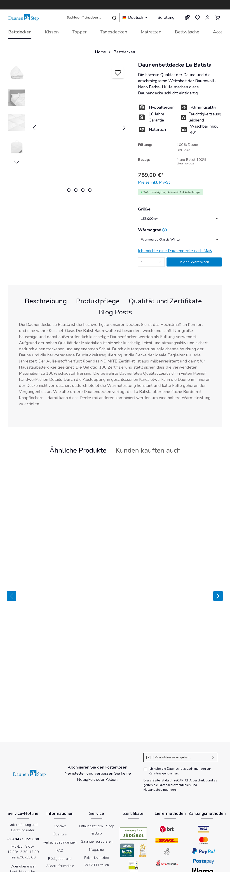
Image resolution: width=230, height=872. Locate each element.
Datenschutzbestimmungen (186, 695)
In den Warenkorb (194, 261)
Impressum (94, 866)
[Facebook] (97, 843)
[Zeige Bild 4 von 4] (90, 190)
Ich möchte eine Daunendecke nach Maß (175, 250)
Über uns (60, 760)
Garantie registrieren (97, 767)
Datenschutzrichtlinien (175, 711)
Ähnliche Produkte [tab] (77, 450)
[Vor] (220, 559)
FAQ (59, 776)
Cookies (111, 866)
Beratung (166, 17)
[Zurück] (8, 559)
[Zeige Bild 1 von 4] (68, 190)
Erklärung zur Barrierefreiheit (196, 866)
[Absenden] (213, 683)
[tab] (46, 301)
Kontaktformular (22, 797)
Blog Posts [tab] (115, 312)
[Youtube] (109, 843)
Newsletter (164, 866)
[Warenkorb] (217, 17)
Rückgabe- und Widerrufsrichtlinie (60, 788)
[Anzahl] (151, 262)
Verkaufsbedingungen (60, 768)
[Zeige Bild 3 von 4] (82, 190)
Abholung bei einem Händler (96, 803)
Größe (144, 209)
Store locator (96, 822)
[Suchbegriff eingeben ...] (86, 17)
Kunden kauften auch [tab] (148, 450)
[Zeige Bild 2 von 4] (75, 190)
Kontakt (60, 752)
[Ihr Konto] (207, 17)
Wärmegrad (149, 230)
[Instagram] (120, 843)
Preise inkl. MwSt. (154, 182)
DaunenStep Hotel (96, 814)
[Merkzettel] (197, 17)
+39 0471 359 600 (23, 765)
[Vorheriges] (34, 128)
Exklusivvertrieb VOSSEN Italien (96, 787)
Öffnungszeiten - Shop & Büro (96, 756)
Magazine (96, 775)
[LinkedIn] (132, 843)
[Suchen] (114, 17)
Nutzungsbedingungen (159, 716)
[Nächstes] (124, 128)
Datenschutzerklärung (136, 866)
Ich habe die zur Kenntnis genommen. (180, 697)
